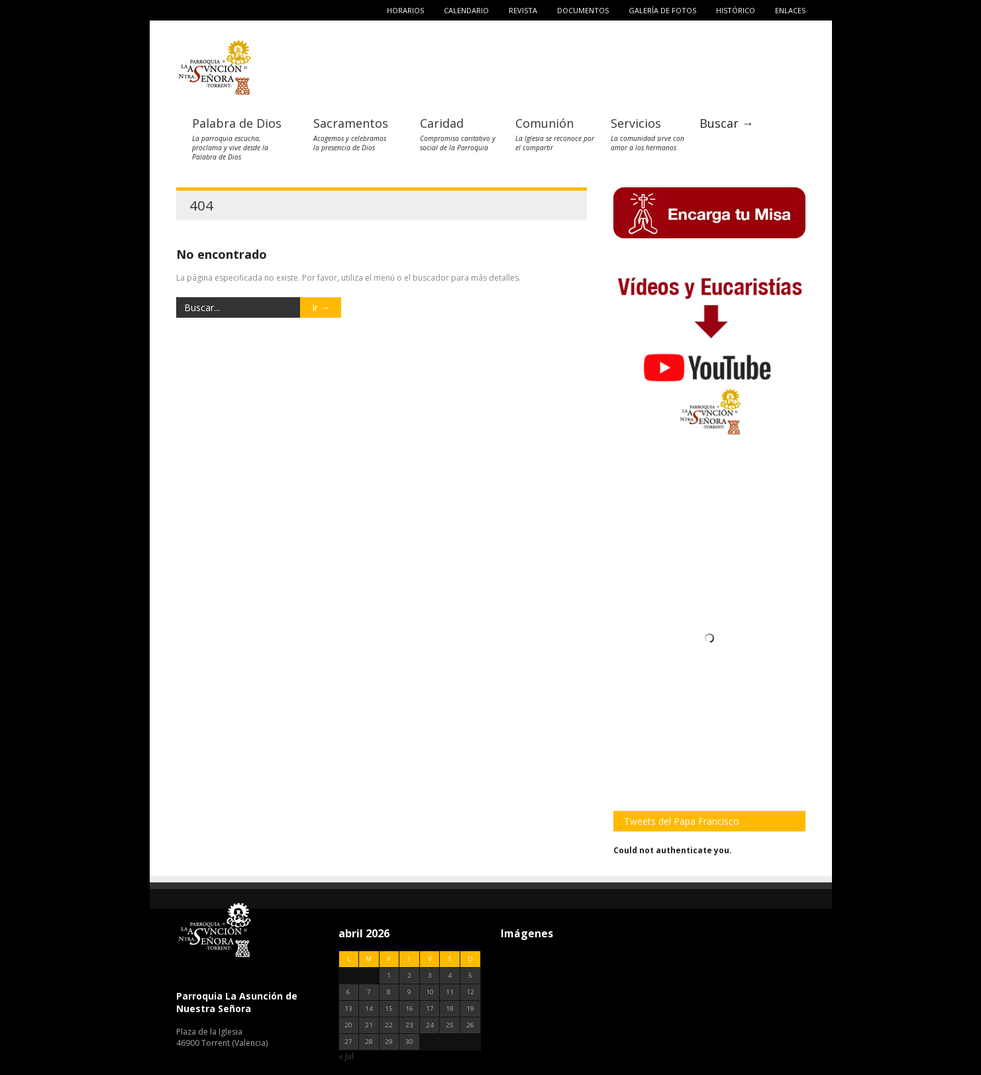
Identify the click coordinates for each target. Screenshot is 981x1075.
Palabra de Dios (237, 123)
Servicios (636, 123)
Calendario (466, 10)
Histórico (735, 10)
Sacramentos (350, 123)
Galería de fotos (662, 10)
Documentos (583, 10)
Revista (523, 10)
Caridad (442, 123)
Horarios (405, 10)
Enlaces (790, 10)
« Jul (346, 1056)
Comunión (544, 123)
